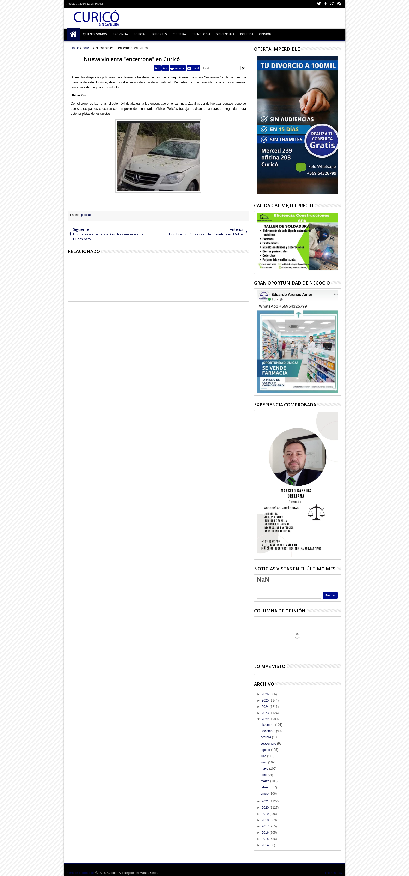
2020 (265, 807)
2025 (265, 700)
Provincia (120, 34)
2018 (265, 820)
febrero (266, 787)
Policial (140, 34)
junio (264, 762)
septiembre (269, 743)
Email (195, 68)
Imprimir (180, 68)
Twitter (318, 4)
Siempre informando (81, 873)
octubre (266, 737)
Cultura (179, 34)
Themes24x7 (333, 873)
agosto (266, 750)
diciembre (268, 725)
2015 (265, 839)
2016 (265, 833)
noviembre (268, 731)
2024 (265, 707)
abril (264, 775)
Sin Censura (225, 34)
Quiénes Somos (95, 34)
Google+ (332, 4)
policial (86, 215)
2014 (265, 845)
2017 (265, 826)
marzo (265, 781)
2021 (265, 801)
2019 (265, 814)
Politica (246, 34)
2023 (265, 713)
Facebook (325, 4)
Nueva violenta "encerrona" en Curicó (132, 59)
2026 (265, 694)
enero (265, 793)
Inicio (73, 34)
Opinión (265, 34)
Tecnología (201, 34)
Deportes (159, 34)
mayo (265, 768)
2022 (265, 719)
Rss (339, 4)
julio (264, 756)
